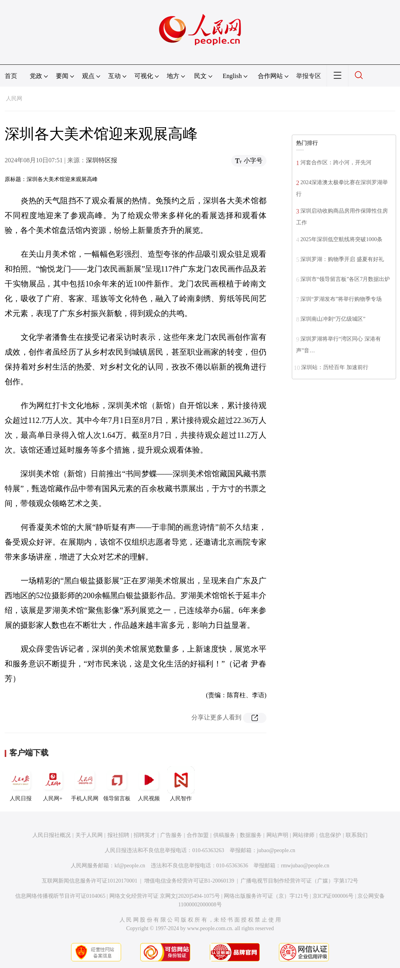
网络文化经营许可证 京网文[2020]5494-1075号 (164, 896)
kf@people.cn (129, 866)
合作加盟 (198, 835)
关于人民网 (89, 835)
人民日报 (20, 783)
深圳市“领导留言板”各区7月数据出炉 (345, 279)
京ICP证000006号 (333, 896)
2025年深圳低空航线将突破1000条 (341, 239)
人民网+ (52, 783)
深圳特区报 (101, 160)
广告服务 (171, 835)
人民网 (14, 98)
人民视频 (148, 783)
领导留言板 (116, 783)
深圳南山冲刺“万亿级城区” (332, 319)
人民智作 (181, 783)
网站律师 (303, 835)
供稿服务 (224, 835)
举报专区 (308, 76)
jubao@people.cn (276, 850)
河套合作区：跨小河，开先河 (335, 162)
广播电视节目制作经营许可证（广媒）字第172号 (299, 881)
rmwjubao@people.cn (305, 866)
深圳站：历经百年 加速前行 (334, 367)
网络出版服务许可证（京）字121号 (266, 896)
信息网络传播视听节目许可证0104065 (60, 896)
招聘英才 (144, 835)
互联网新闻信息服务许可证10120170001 (90, 881)
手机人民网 (84, 783)
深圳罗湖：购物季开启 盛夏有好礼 (342, 259)
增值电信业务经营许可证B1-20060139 (189, 881)
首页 (11, 76)
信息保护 (330, 835)
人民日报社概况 (51, 835)
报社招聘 (118, 835)
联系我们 (357, 835)
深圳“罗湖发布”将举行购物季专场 (341, 299)
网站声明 (277, 835)
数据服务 (251, 835)
